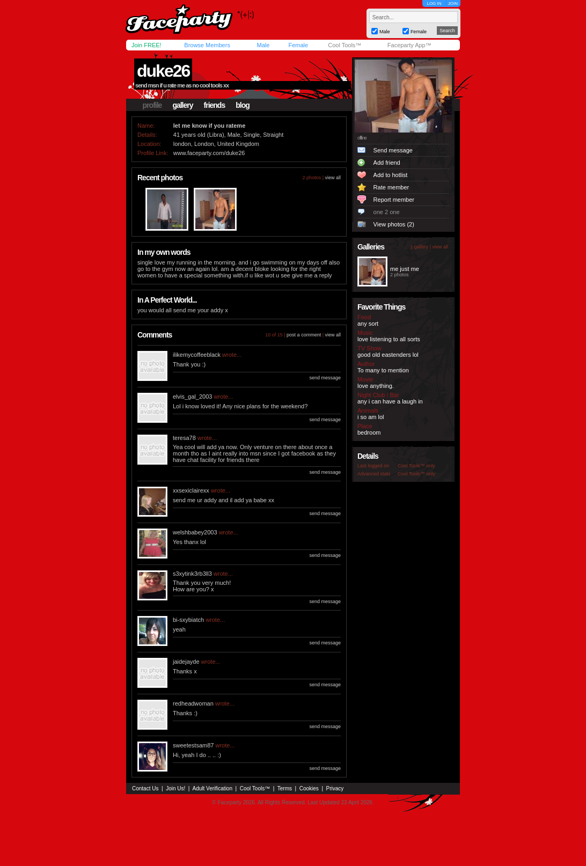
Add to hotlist (390, 175)
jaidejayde (186, 661)
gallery (182, 105)
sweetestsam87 (193, 745)
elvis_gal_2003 (192, 396)
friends (214, 105)
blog (243, 105)
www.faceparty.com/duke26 (209, 153)
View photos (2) (393, 224)
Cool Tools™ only (416, 465)
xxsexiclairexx (191, 490)
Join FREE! (146, 45)
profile (152, 105)
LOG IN (434, 3)
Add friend (386, 162)
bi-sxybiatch (188, 620)
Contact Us (145, 788)
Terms (284, 788)
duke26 (163, 70)
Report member (393, 199)
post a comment (304, 334)
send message (325, 377)
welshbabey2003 (195, 532)
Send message (393, 150)
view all (333, 177)
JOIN (453, 3)
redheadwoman (193, 703)
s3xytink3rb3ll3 (192, 573)
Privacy (335, 788)
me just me (404, 269)
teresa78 (184, 438)
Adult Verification (212, 788)
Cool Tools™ (344, 45)
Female (298, 45)
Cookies (309, 788)
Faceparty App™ (409, 45)
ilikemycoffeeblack (197, 354)
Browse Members (207, 45)
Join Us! (175, 788)
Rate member (391, 187)
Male (263, 45)
